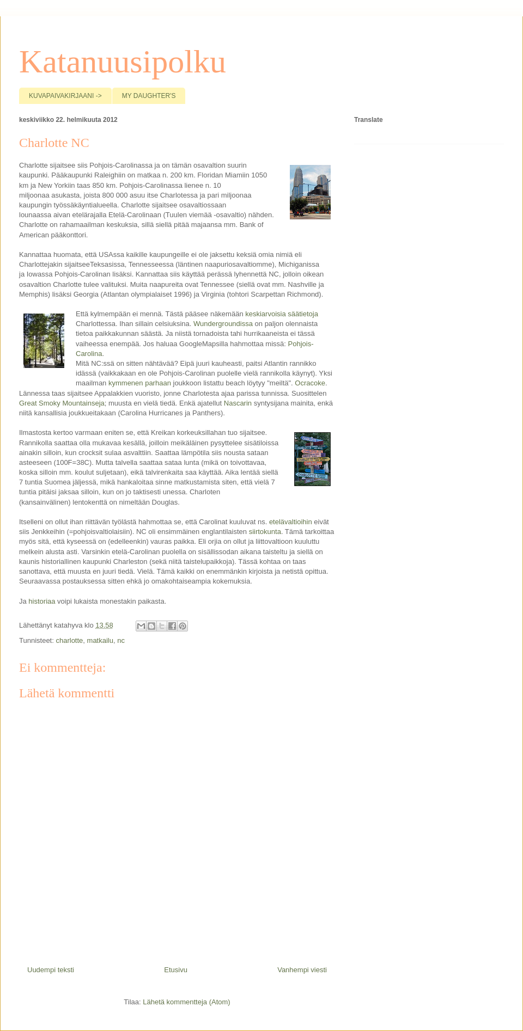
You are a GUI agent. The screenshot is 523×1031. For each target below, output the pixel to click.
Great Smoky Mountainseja (62, 403)
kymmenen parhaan (138, 383)
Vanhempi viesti (302, 970)
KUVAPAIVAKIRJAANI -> (65, 96)
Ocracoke (310, 383)
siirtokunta (265, 531)
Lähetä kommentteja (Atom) (186, 1002)
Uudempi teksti (50, 970)
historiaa (41, 601)
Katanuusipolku (122, 61)
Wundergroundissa (223, 324)
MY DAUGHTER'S (149, 96)
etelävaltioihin (290, 522)
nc (121, 640)
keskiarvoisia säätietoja (281, 314)
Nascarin (238, 403)
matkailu (100, 640)
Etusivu (175, 970)
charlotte (69, 640)
